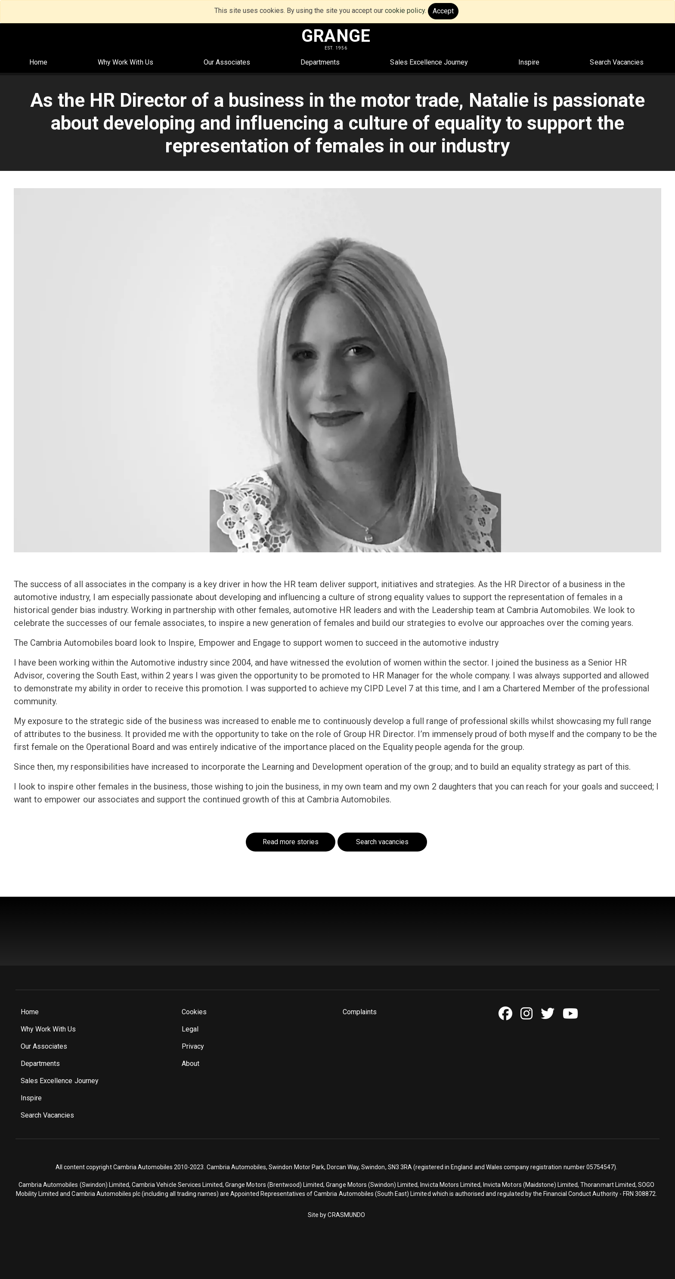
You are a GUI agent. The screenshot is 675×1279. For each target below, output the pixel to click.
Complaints (360, 1012)
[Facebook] (509, 1014)
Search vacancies (382, 842)
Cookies (194, 1012)
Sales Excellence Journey (429, 62)
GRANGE (335, 36)
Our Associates (227, 62)
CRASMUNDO (346, 1214)
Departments (320, 62)
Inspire (528, 62)
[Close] (443, 11)
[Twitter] (551, 1014)
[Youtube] (574, 1014)
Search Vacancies (617, 62)
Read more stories (291, 842)
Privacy (193, 1046)
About (190, 1063)
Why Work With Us (125, 62)
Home (38, 62)
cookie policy (404, 10)
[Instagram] (529, 1014)
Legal (190, 1029)
